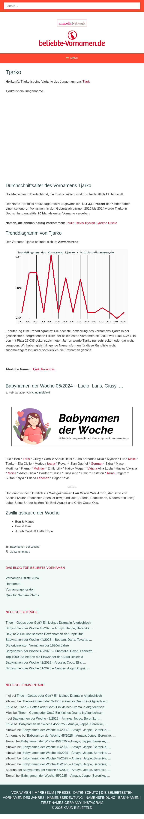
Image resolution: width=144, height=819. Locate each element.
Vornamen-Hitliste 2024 (22, 578)
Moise (12, 473)
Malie (132, 459)
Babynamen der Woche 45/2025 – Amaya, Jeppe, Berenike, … (50, 628)
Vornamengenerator (20, 589)
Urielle (112, 223)
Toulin (70, 223)
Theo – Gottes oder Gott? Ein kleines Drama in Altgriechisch (48, 622)
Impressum (44, 792)
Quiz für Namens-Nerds (22, 595)
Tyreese (101, 223)
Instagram (93, 803)
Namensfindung (101, 798)
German (96, 463)
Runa (111, 473)
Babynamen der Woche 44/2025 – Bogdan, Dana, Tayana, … (49, 639)
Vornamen (21, 792)
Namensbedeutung (65, 798)
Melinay (39, 468)
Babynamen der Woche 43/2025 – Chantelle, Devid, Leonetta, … (51, 651)
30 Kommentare (20, 551)
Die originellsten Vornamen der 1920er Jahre (37, 645)
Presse (63, 792)
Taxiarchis (47, 369)
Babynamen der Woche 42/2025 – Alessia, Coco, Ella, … (46, 662)
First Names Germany (61, 803)
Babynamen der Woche (24, 546)
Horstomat (13, 584)
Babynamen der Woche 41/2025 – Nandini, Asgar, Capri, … (48, 668)
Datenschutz (85, 792)
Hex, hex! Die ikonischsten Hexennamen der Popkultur (44, 634)
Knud (9, 707)
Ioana (51, 463)
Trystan (90, 223)
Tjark (86, 81)
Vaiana (92, 468)
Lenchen (43, 478)
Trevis (79, 223)
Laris (26, 459)
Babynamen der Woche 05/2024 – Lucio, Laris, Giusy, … (65, 385)
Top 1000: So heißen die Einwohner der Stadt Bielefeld (44, 657)
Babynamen (128, 798)
